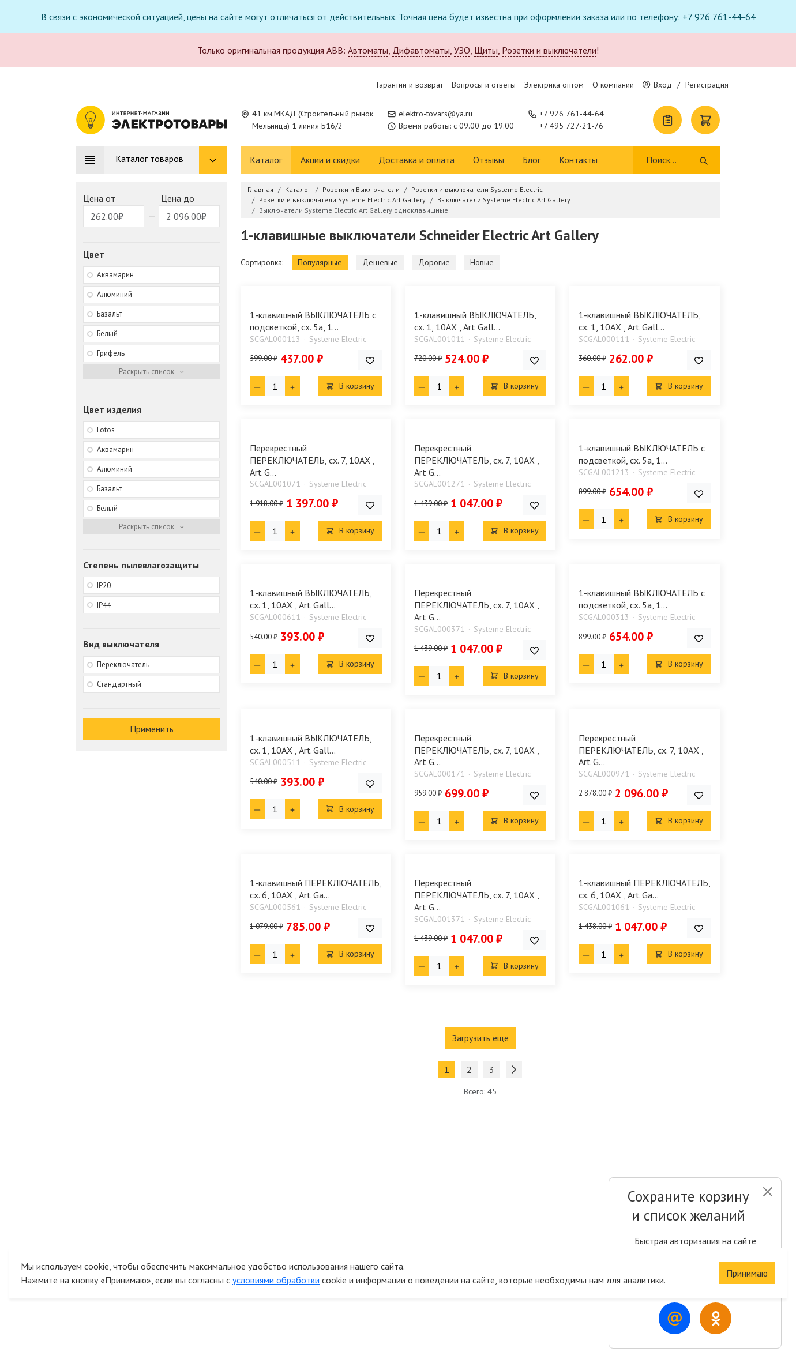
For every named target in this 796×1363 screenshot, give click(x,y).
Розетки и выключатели (549, 50)
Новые (482, 262)
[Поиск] (672, 160)
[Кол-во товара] (275, 386)
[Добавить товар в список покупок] (370, 360)
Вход (657, 85)
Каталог (266, 159)
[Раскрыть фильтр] (151, 371)
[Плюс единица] (292, 386)
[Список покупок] (667, 120)
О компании (613, 85)
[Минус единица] (257, 386)
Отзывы (488, 159)
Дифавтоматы (421, 50)
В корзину (350, 386)
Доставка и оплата (416, 159)
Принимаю (747, 1260)
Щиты (486, 50)
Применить (152, 729)
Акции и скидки (330, 159)
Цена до (177, 198)
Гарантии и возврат (410, 85)
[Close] (767, 1192)
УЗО (462, 50)
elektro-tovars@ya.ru (435, 113)
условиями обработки (276, 1267)
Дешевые (380, 262)
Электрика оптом (554, 85)
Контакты (578, 159)
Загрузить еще (480, 1038)
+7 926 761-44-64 (571, 113)
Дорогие (434, 262)
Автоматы (368, 50)
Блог (531, 159)
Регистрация (707, 85)
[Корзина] (705, 120)
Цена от (99, 198)
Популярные (320, 262)
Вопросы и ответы (484, 85)
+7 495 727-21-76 (571, 126)
